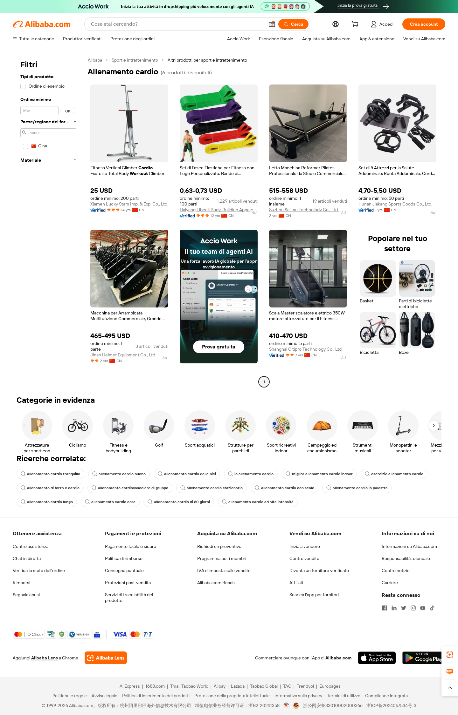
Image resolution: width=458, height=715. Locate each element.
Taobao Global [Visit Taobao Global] (264, 686)
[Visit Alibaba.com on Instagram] (413, 608)
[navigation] (48, 221)
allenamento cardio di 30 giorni (179, 501)
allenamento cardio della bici (187, 473)
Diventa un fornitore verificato (319, 570)
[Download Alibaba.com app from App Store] (377, 657)
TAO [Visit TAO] (287, 686)
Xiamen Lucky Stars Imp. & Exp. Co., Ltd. (129, 203)
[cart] (356, 25)
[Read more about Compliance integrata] (385, 695)
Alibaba (95, 60)
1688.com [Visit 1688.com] (155, 686)
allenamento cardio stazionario (211, 487)
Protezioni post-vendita (128, 582)
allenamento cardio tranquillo (50, 473)
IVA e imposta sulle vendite (224, 570)
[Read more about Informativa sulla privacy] (297, 695)
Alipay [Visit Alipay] (220, 686)
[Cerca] (293, 24)
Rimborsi (21, 582)
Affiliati (296, 582)
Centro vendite (304, 558)
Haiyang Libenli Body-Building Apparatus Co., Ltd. (219, 209)
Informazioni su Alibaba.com (409, 546)
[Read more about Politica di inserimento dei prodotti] (154, 695)
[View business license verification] (286, 705)
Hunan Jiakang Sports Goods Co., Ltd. (395, 203)
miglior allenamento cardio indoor (319, 473)
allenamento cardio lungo (47, 501)
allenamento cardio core (110, 501)
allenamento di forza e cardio (50, 487)
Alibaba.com (338, 657)
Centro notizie (396, 570)
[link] (449, 654)
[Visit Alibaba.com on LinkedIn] (394, 608)
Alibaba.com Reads (216, 582)
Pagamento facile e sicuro (130, 546)
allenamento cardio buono (119, 473)
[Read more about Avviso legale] (103, 695)
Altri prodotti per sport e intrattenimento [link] (207, 60)
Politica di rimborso (123, 558)
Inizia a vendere (304, 546)
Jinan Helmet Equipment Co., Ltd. (123, 354)
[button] (272, 24)
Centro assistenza (30, 546)
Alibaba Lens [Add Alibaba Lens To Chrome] (44, 657)
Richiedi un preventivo (219, 546)
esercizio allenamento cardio (394, 473)
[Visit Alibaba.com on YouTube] (423, 608)
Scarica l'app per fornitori (314, 594)
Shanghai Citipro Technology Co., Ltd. (306, 349)
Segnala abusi (26, 594)
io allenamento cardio (251, 473)
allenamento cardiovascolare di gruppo (130, 487)
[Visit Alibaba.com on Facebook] (384, 608)
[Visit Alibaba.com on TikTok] (432, 608)
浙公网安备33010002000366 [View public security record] (333, 705)
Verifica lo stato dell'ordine (39, 570)
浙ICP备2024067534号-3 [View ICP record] (391, 705)
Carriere (390, 582)
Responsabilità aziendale (406, 558)
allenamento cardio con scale (284, 487)
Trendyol (305, 686)
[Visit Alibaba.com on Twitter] (403, 608)
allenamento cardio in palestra (357, 487)
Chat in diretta (27, 558)
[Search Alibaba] (177, 24)
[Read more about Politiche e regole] (69, 695)
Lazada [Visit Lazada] (238, 686)
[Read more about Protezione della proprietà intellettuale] (230, 695)
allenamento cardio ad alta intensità (258, 501)
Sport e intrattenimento (135, 60)
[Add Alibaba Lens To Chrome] (106, 657)
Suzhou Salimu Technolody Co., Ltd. (304, 209)
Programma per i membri (221, 558)
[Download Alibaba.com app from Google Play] (423, 657)
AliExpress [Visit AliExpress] (130, 686)
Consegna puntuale (124, 570)
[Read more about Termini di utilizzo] (342, 695)
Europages (330, 686)
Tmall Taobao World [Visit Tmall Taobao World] (189, 686)
